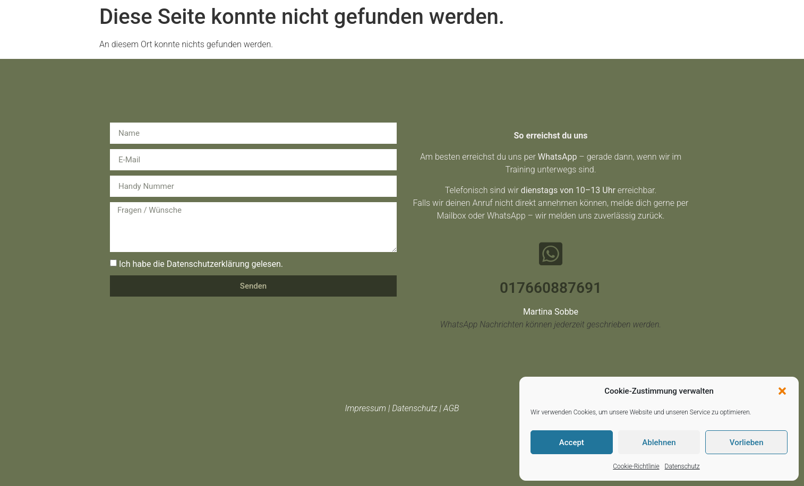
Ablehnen (658, 442)
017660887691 (551, 288)
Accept (571, 442)
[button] (782, 391)
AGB (451, 408)
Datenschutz (682, 466)
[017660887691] (550, 253)
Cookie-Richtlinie (636, 466)
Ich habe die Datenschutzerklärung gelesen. (201, 264)
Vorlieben (747, 442)
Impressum (365, 408)
